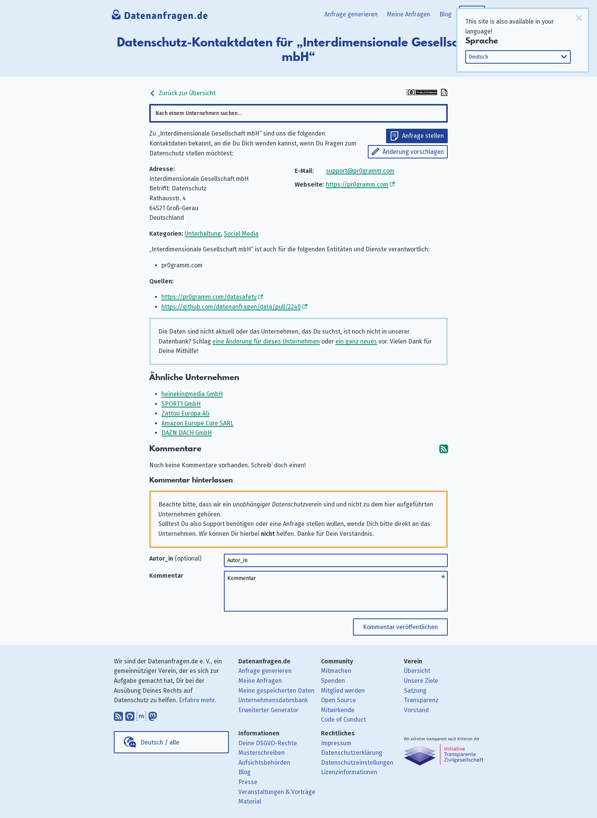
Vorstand (416, 710)
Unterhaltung (203, 233)
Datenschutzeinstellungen (357, 762)
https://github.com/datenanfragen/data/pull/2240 (231, 306)
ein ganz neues (356, 341)
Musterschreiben (261, 752)
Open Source (338, 700)
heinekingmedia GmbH (192, 394)
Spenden (333, 680)
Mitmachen (336, 670)
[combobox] (298, 113)
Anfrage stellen (423, 135)
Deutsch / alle (159, 742)
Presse (247, 782)
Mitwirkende (337, 710)
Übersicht (417, 670)
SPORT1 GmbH (181, 403)
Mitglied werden (343, 690)
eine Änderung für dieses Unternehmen (266, 341)
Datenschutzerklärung (351, 752)
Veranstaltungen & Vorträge (276, 792)
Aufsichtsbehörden (264, 762)
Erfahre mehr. (197, 700)
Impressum (336, 743)
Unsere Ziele (421, 680)
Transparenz (421, 700)
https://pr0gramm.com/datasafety (209, 296)
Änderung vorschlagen (413, 151)
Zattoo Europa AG (185, 413)
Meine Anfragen (408, 14)
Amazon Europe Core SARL (197, 423)
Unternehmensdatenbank (273, 700)
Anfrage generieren (351, 14)
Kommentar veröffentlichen (400, 627)
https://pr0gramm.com (357, 184)
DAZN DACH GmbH (186, 432)
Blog (445, 14)
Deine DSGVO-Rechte (267, 743)
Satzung (415, 690)
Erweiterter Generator (268, 710)
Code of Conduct (343, 719)
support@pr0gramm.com (360, 170)
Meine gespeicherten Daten (276, 690)
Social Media (241, 233)
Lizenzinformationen (349, 772)
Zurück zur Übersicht (182, 93)
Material (249, 801)
